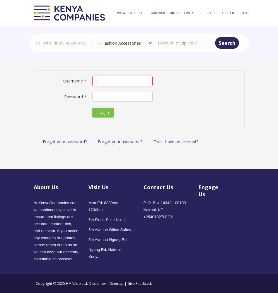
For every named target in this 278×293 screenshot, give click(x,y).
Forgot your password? (65, 141)
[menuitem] (131, 13)
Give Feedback (139, 283)
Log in (103, 112)
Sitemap (117, 283)
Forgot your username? (120, 141)
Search (227, 43)
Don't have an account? (176, 141)
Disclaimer (98, 283)
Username (74, 81)
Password (75, 96)
